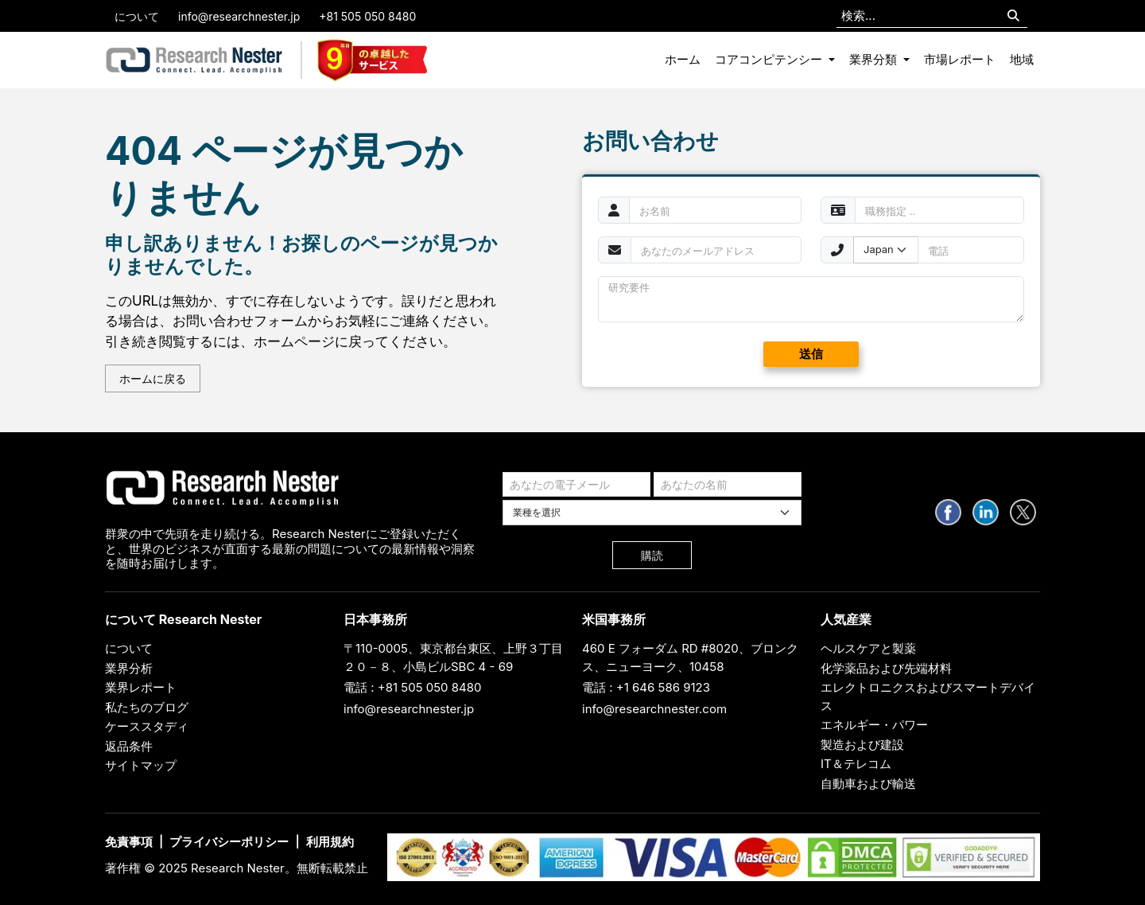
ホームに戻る (152, 378)
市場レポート (960, 59)
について (136, 16)
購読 (652, 555)
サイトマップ (141, 765)
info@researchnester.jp (239, 16)
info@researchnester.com (654, 708)
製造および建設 (862, 744)
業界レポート (141, 687)
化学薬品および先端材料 (886, 668)
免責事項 (129, 841)
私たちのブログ (146, 707)
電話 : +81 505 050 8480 (413, 687)
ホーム (683, 59)
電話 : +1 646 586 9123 (646, 687)
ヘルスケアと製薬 (868, 648)
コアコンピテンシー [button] (770, 59)
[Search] (1013, 16)
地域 (1022, 59)
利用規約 (330, 841)
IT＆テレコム (856, 763)
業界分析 (129, 668)
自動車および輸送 (868, 783)
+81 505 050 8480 (367, 16)
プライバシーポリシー (229, 841)
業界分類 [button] (874, 59)
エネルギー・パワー (874, 724)
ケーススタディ (146, 726)
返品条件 (129, 746)
